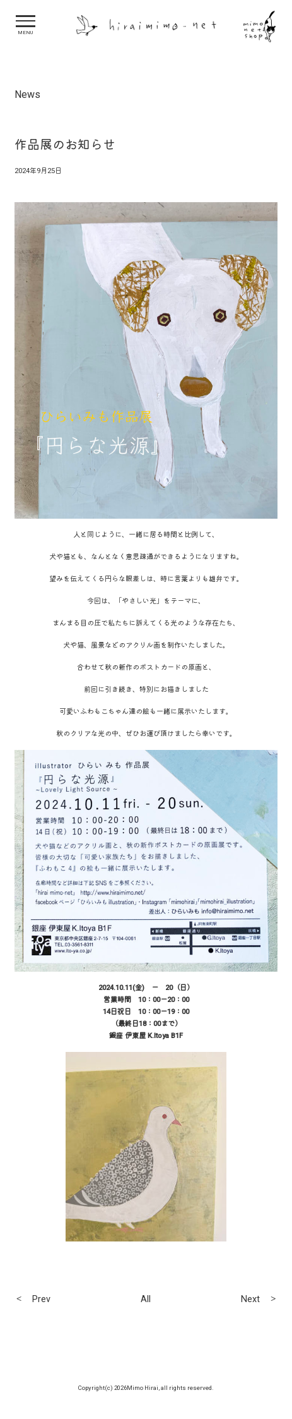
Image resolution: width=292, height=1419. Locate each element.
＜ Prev (32, 1299)
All (146, 1299)
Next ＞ (259, 1299)
